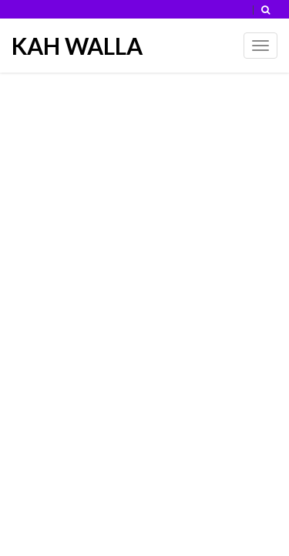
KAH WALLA (77, 45)
